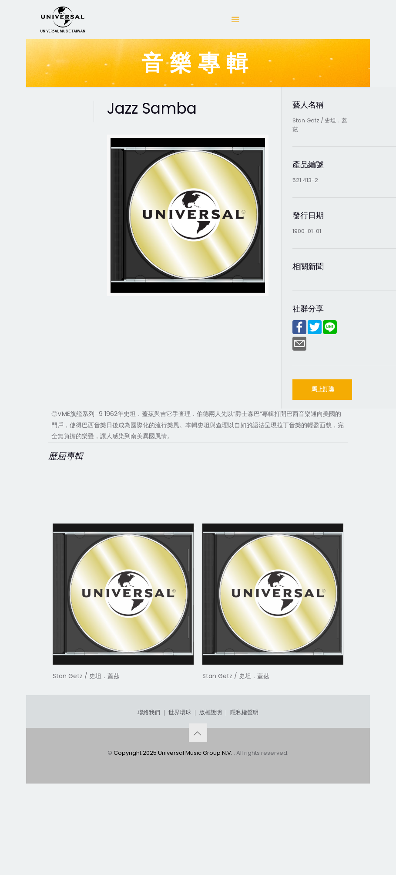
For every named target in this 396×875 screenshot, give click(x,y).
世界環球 (179, 778)
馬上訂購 (323, 389)
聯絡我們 (149, 778)
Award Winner (87, 686)
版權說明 (210, 778)
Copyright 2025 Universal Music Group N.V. (174, 818)
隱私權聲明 (244, 778)
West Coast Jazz (243, 686)
